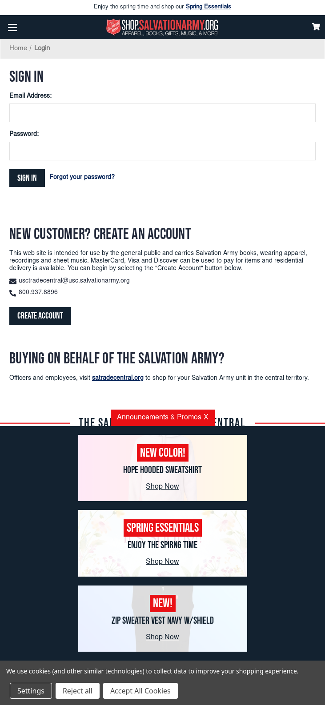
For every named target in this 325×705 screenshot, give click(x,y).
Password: (24, 134)
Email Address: (30, 96)
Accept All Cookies (140, 691)
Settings (30, 691)
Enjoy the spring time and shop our (162, 7)
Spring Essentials (208, 7)
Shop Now (162, 486)
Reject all (77, 691)
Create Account (40, 316)
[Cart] (316, 26)
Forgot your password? (82, 178)
